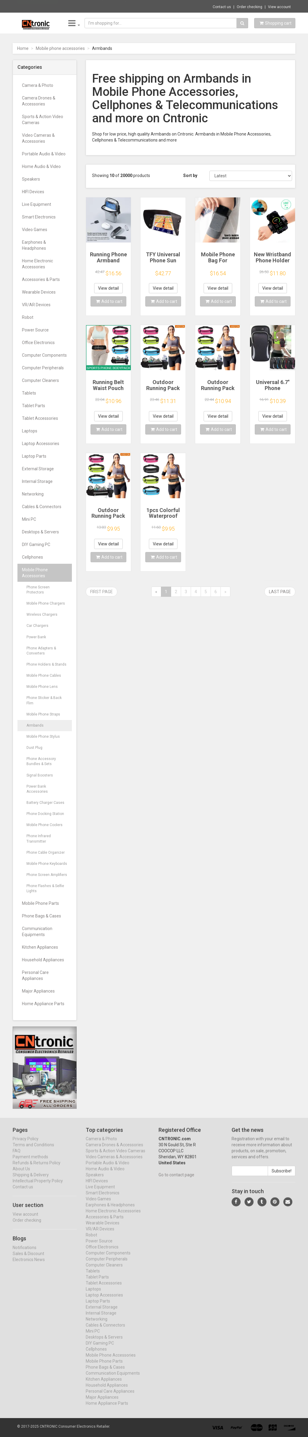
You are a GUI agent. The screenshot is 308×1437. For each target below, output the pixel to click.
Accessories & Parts (41, 279)
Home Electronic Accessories (37, 263)
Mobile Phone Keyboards (46, 864)
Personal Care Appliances (35, 975)
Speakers (31, 179)
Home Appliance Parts (43, 1003)
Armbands (35, 725)
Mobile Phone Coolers (44, 825)
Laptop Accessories (40, 443)
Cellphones (32, 557)
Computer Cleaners (40, 380)
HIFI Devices (33, 191)
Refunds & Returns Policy (36, 1168)
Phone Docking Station (45, 814)
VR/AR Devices (36, 304)
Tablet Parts (33, 405)
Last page (280, 591)
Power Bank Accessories (37, 789)
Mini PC (29, 519)
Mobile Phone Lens (42, 687)
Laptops (29, 431)
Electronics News (29, 1265)
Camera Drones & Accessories (38, 101)
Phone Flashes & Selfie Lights (45, 888)
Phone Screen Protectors (38, 589)
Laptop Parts (34, 456)
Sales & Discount (28, 1259)
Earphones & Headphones (34, 245)
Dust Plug (34, 748)
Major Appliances (38, 991)
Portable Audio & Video (44, 153)
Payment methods (30, 1162)
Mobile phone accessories (60, 48)
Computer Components (44, 355)
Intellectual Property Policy (38, 1186)
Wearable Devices (39, 292)
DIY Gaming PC (36, 544)
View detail (108, 288)
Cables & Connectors (41, 506)
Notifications (24, 1253)
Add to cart (109, 301)
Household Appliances (43, 959)
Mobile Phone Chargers (45, 603)
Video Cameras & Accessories (38, 138)
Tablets (29, 393)
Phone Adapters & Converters (41, 650)
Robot (27, 317)
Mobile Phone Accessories (35, 572)
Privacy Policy (25, 1144)
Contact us (222, 7)
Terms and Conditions (33, 1150)
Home (23, 48)
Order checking (249, 7)
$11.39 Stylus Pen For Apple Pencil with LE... (100, 6)
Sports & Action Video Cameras (42, 119)
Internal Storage (37, 481)
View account (279, 7)
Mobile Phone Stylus (43, 736)
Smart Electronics (39, 217)
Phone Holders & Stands (46, 664)
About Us (21, 1174)
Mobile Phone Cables (43, 675)
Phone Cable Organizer (45, 852)
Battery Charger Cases (45, 803)
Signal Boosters (39, 775)
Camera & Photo (37, 85)
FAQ (16, 1156)
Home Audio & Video (41, 166)
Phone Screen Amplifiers (46, 875)
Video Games (34, 229)
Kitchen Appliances (40, 947)
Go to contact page (176, 1180)
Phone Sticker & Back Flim (44, 700)
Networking (33, 494)
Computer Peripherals (43, 367)
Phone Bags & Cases (41, 916)
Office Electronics (38, 342)
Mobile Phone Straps (43, 714)
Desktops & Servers (40, 531)
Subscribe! (281, 1176)
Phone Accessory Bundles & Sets (41, 761)
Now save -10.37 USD (37, 6)
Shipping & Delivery (31, 1180)
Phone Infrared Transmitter (38, 838)
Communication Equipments (37, 931)
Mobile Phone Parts (40, 903)
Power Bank (36, 637)
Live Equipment (36, 204)
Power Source (35, 330)
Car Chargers (37, 626)
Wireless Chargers (41, 614)
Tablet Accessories (40, 418)
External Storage (38, 468)
